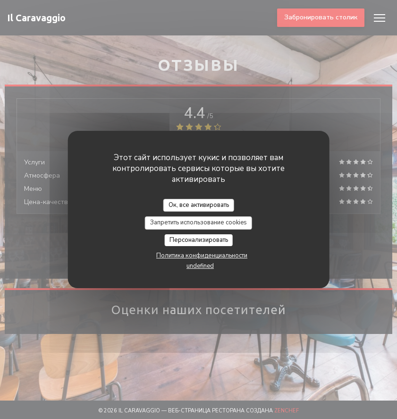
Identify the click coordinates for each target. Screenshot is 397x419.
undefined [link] (200, 266)
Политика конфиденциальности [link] (201, 255)
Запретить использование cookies (198, 222)
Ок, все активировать (199, 205)
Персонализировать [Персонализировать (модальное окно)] (198, 240)
